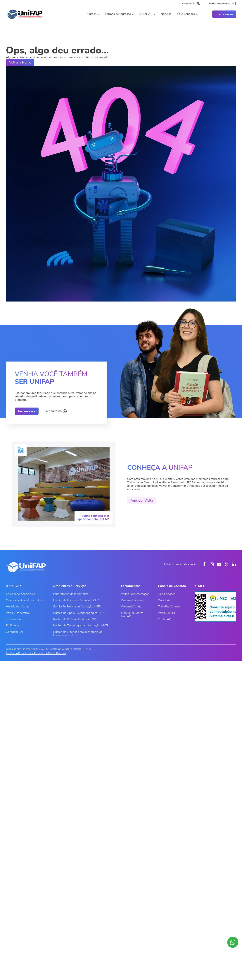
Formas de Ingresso (118, 14)
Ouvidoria (164, 600)
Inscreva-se (224, 14)
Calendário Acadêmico (20, 594)
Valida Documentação (135, 594)
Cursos (91, 14)
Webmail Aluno (131, 606)
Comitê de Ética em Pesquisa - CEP (76, 600)
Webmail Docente (132, 600)
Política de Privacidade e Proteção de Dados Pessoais (36, 653)
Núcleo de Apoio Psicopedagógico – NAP (79, 613)
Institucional (14, 619)
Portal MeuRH (167, 613)
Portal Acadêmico (17, 613)
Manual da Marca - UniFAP (133, 614)
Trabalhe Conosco (169, 606)
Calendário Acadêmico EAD (24, 600)
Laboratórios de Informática (71, 594)
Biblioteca (12, 625)
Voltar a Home (20, 62)
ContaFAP (164, 619)
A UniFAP (145, 14)
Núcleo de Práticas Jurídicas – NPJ (75, 619)
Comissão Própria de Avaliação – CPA (77, 606)
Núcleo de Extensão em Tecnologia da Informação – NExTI (78, 633)
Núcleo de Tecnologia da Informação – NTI (80, 625)
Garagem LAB (15, 632)
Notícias (166, 14)
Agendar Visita (142, 500)
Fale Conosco (186, 14)
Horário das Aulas (17, 606)
